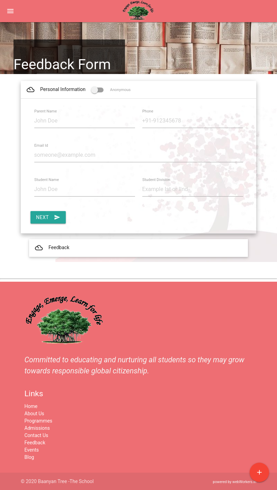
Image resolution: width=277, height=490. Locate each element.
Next (48, 217)
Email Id (41, 145)
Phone (147, 111)
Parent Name (45, 111)
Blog (29, 457)
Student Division (156, 180)
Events (32, 450)
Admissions (37, 428)
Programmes (39, 421)
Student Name (46, 180)
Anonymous (111, 90)
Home (31, 406)
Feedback (51, 248)
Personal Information (78, 89)
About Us (34, 413)
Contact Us (36, 435)
